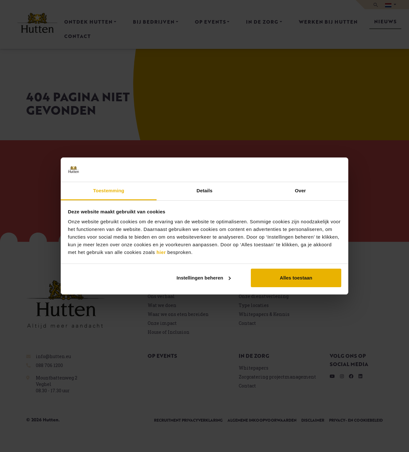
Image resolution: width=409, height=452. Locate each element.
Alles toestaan (296, 277)
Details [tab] (204, 190)
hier (161, 252)
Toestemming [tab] (108, 190)
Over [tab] (300, 190)
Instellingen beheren (204, 277)
